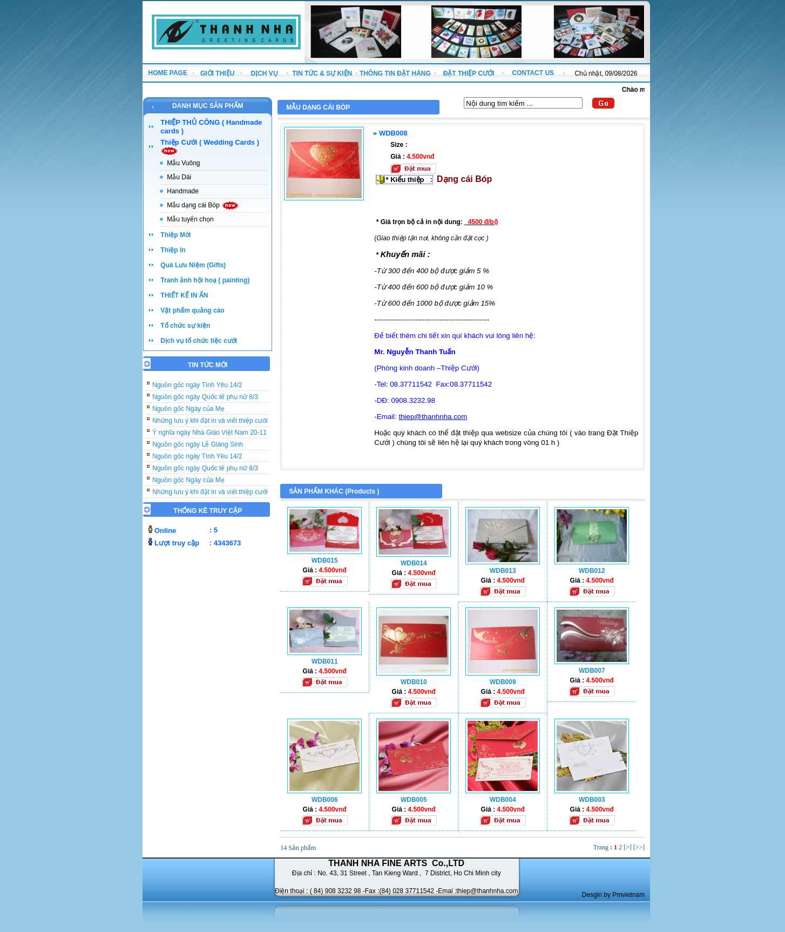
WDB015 (325, 560)
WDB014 (414, 563)
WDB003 (592, 799)
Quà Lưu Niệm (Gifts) (193, 265)
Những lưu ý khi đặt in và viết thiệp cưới (209, 427)
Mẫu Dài (179, 177)
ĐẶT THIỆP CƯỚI (469, 73)
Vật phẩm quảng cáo (192, 310)
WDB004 (503, 799)
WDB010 (414, 682)
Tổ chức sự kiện (185, 325)
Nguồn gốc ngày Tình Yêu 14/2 (197, 391)
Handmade (183, 191)
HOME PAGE (167, 73)
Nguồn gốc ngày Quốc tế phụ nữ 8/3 (205, 403)
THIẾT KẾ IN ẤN (184, 295)
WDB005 (414, 799)
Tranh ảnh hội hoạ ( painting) (204, 280)
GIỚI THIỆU (217, 73)
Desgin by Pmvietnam (613, 895)
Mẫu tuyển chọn (190, 219)
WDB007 (592, 670)
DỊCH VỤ (264, 73)
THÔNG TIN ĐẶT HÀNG (395, 73)
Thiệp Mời (175, 235)
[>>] (639, 847)
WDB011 (325, 661)
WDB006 (325, 799)
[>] (628, 847)
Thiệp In (172, 250)
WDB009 (503, 682)
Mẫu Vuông (183, 163)
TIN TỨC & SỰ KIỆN (322, 73)
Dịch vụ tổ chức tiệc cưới (198, 341)
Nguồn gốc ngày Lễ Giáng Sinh (197, 451)
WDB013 (503, 571)
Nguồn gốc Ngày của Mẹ (188, 415)
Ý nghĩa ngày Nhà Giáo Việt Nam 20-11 (209, 439)
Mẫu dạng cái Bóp (203, 205)
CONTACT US (533, 73)
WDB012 (592, 571)
